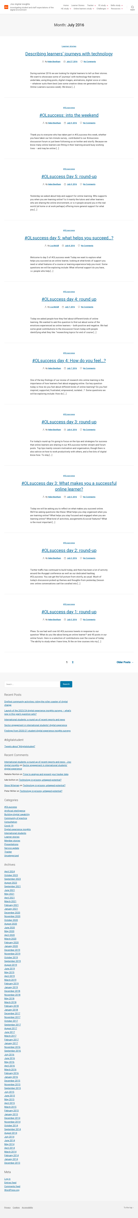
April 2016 (9, 1065)
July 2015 (9, 1092)
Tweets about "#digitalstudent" (19, 746)
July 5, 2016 (72, 497)
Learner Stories (77, 5)
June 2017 (9, 1032)
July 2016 (9, 1054)
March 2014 (10, 1151)
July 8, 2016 (70, 246)
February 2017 (11, 1039)
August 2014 (10, 1133)
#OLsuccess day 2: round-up (69, 550)
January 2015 (11, 1114)
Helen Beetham (53, 61)
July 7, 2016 (70, 307)
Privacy (7, 1207)
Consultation (10, 822)
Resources (115, 8)
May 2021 (9, 894)
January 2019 (11, 987)
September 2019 (12, 961)
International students (15, 833)
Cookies (16, 1207)
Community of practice (15, 818)
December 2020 (12, 912)
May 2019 (9, 972)
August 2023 (10, 882)
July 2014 (9, 1136)
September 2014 (12, 1129)
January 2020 (11, 946)
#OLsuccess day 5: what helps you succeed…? (69, 238)
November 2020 (12, 916)
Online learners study (83, 8)
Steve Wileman (11, 785)
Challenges (101, 8)
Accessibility (27, 1207)
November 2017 (12, 1017)
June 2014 (9, 1140)
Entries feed (10, 1182)
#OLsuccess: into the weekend (69, 115)
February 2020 (11, 942)
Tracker (90, 5)
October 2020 (11, 920)
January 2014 (11, 1159)
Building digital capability (17, 814)
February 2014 (11, 1155)
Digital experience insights (17, 829)
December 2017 (12, 1013)
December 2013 (12, 1163)
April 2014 (9, 1148)
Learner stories (69, 46)
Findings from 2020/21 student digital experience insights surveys (37, 730)
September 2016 (12, 1051)
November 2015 (12, 1084)
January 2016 (11, 1077)
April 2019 (9, 976)
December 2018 (12, 991)
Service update (11, 848)
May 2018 (9, 998)
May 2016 (9, 1062)
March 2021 (10, 901)
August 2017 (10, 1028)
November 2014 (12, 1122)
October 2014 (11, 1125)
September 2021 (12, 886)
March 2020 (10, 938)
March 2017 (10, 1036)
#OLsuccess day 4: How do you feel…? (69, 360)
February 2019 (11, 983)
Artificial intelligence (14, 810)
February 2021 (11, 905)
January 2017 (11, 1043)
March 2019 (10, 980)
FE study (102, 5)
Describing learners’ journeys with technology (69, 53)
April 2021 (9, 897)
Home (66, 5)
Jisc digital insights (20, 4)
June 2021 (9, 890)
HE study (65, 8)
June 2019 (9, 968)
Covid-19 (8, 825)
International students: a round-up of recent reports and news (34, 719)
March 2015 (10, 1107)
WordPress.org (11, 1190)
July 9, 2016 (72, 123)
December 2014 (12, 1118)
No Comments (90, 61)
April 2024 (9, 871)
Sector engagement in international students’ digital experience (35, 725)
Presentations (11, 844)
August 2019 (10, 965)
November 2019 (12, 953)
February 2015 (11, 1110)
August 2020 (10, 923)
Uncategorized (11, 855)
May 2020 (9, 931)
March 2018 (10, 1002)
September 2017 (12, 1024)
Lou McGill (54, 246)
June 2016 (9, 1058)
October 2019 (11, 957)
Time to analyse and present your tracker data (45, 774)
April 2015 (9, 1103)
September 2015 (12, 1088)
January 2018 (11, 1009)
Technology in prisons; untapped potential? (40, 780)
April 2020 (9, 935)
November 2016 (12, 1047)
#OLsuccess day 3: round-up (69, 421)
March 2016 (10, 1069)
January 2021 (11, 909)
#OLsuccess (69, 108)
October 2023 (11, 875)
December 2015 (12, 1080)
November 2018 (12, 995)
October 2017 (11, 1021)
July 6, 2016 (72, 429)
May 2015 (9, 1099)
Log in (7, 1179)
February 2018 (11, 1006)
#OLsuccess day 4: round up (69, 299)
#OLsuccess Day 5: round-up (69, 176)
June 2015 (9, 1095)
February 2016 (11, 1073)
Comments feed (12, 1186)
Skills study (115, 5)
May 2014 (9, 1144)
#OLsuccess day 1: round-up (69, 611)
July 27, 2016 (72, 61)
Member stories (12, 840)
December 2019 (12, 950)
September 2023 (12, 879)
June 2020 (9, 927)
